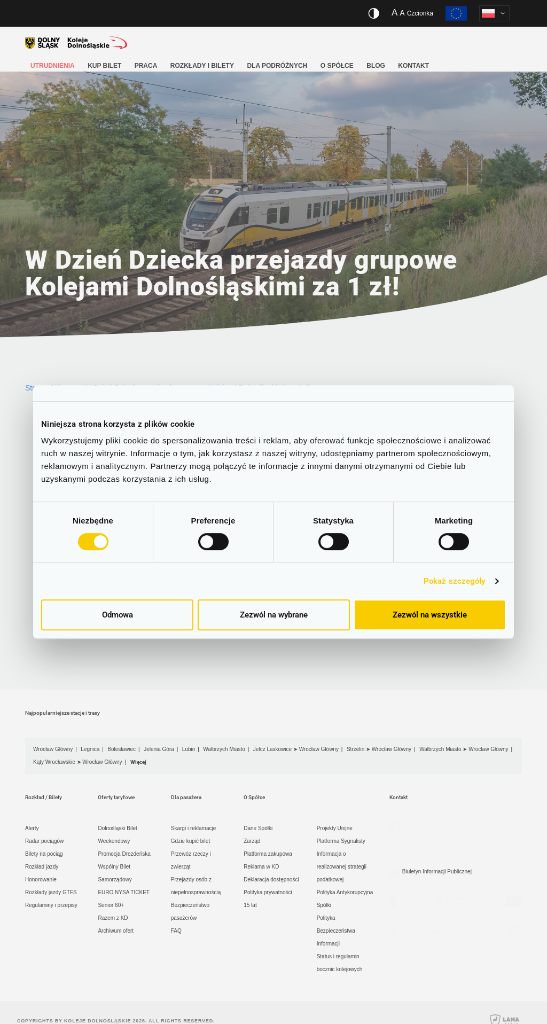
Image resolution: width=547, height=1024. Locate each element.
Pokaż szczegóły (455, 581)
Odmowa (117, 615)
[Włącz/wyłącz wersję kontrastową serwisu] (373, 13)
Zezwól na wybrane (274, 615)
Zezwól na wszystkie (430, 615)
